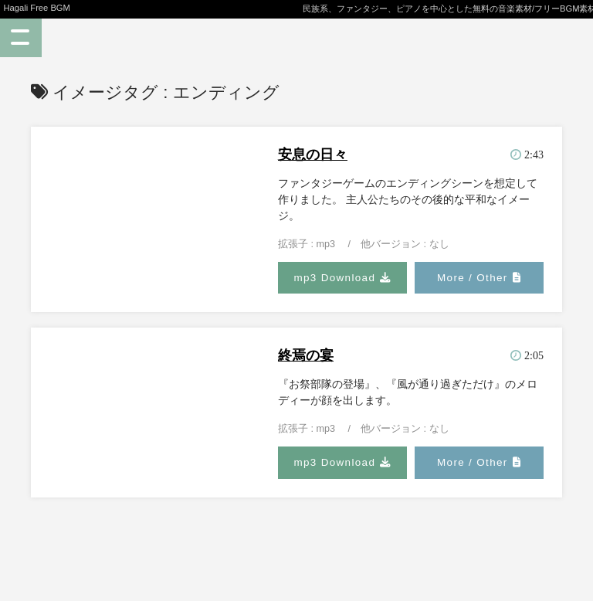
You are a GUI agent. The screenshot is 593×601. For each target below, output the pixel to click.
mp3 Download (334, 278)
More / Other (472, 278)
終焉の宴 (306, 355)
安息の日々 (312, 154)
